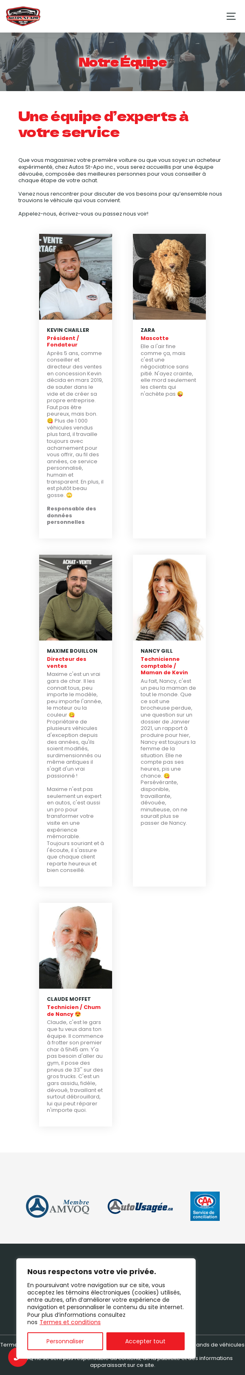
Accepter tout (145, 1341)
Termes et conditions (70, 1322)
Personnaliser (65, 1341)
